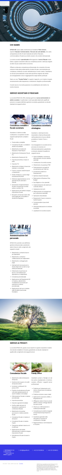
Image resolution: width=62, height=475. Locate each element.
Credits (21, 463)
